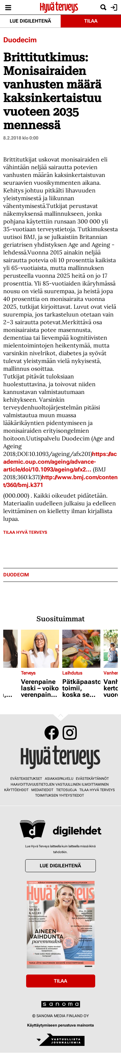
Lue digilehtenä (30, 21)
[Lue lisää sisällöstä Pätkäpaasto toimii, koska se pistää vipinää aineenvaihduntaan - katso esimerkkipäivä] (81, 649)
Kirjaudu (113, 7)
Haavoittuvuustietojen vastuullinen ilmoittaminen (60, 784)
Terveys (28, 673)
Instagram (70, 733)
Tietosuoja (66, 790)
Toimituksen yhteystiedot (59, 795)
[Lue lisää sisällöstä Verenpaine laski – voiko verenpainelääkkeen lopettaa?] (40, 649)
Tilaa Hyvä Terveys (25, 532)
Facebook (52, 733)
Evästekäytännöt (92, 779)
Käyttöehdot (16, 790)
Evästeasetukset (26, 779)
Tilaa (90, 21)
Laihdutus (72, 673)
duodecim (16, 575)
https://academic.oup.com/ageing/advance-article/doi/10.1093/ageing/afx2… (60, 461)
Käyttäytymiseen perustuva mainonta (60, 1025)
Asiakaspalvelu (59, 779)
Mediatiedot (42, 790)
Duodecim (20, 40)
